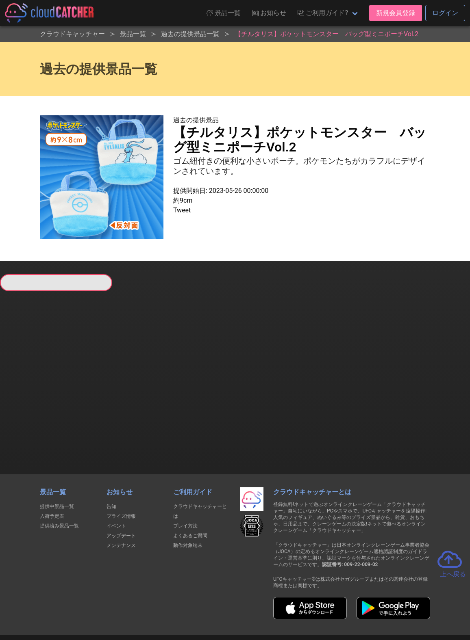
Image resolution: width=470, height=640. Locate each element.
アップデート (121, 484)
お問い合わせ (345, 604)
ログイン (445, 13)
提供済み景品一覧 (59, 474)
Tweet (182, 210)
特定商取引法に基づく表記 (286, 604)
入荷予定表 (52, 464)
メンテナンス (121, 494)
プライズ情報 (121, 464)
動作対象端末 (187, 494)
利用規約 (163, 604)
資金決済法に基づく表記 (214, 604)
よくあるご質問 (190, 484)
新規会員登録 (395, 13)
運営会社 (386, 604)
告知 (111, 455)
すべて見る (26, 389)
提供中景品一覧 (57, 455)
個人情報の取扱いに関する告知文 (102, 604)
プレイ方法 (185, 474)
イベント (116, 474)
